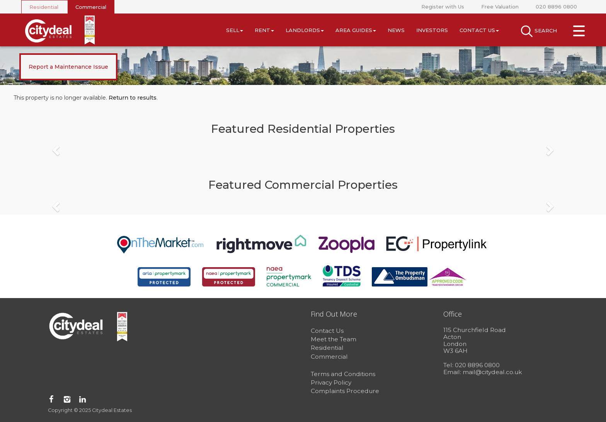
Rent (264, 30)
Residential (43, 7)
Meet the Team (333, 339)
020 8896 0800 (556, 6)
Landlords (305, 30)
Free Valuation (500, 6)
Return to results (133, 97)
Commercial (90, 7)
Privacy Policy (331, 382)
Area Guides (355, 30)
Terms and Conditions (343, 374)
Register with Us (442, 6)
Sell (234, 30)
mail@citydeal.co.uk (492, 372)
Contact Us (479, 30)
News (396, 30)
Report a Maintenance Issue (68, 66)
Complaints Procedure (345, 391)
